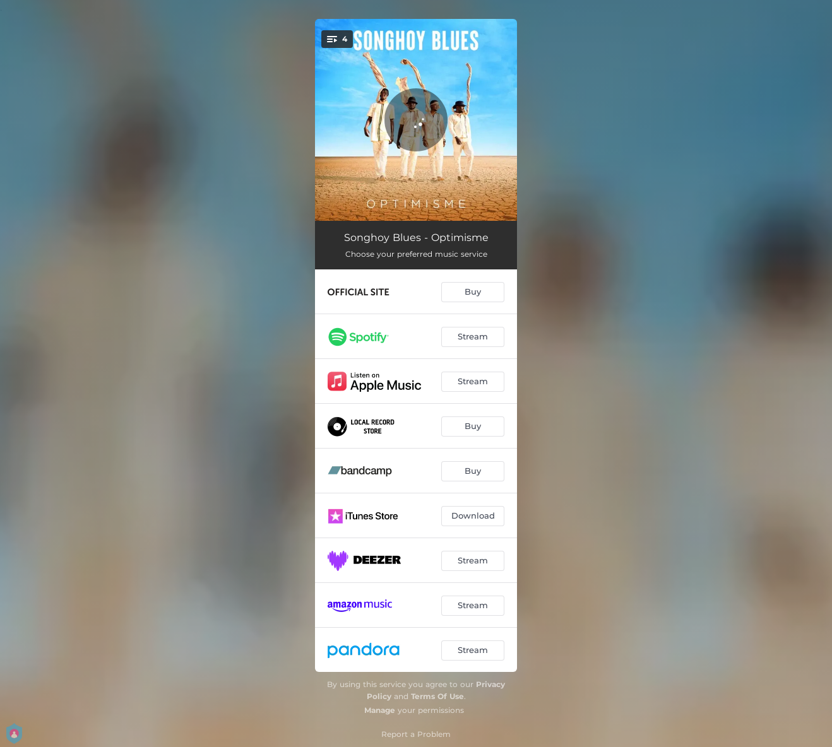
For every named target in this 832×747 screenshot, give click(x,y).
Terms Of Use (437, 696)
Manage (379, 710)
